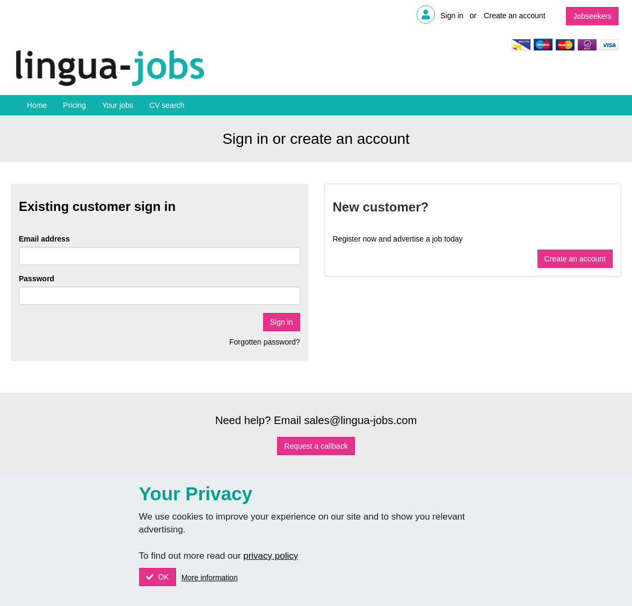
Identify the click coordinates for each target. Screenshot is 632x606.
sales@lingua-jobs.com (360, 420)
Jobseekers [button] (592, 16)
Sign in (451, 15)
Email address (44, 239)
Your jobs (117, 105)
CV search (166, 105)
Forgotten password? (264, 342)
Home (37, 105)
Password (36, 278)
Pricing (74, 105)
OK (162, 577)
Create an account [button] (575, 258)
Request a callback (315, 446)
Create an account (514, 15)
